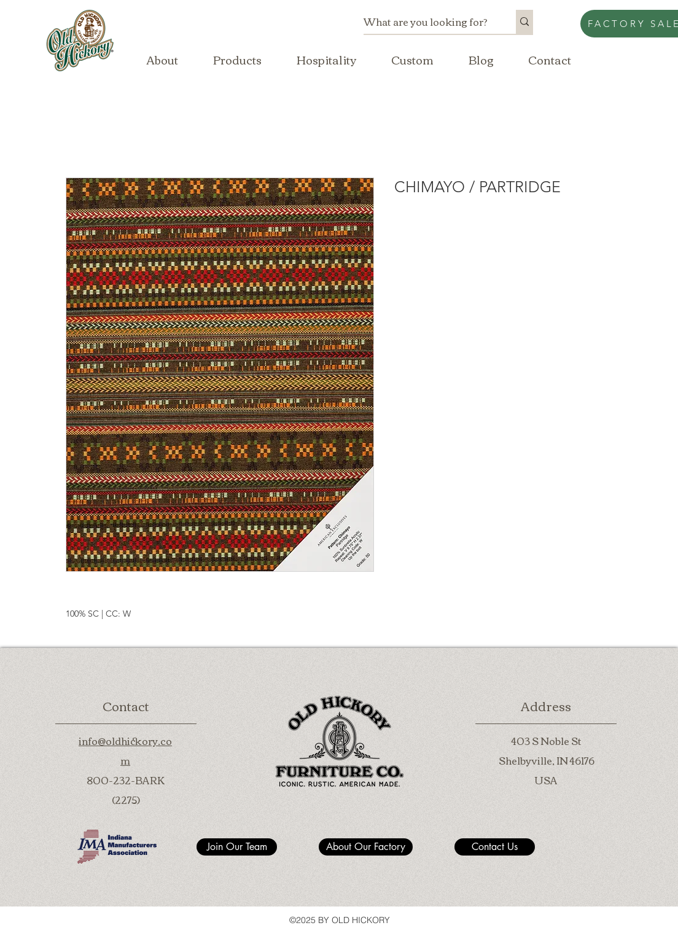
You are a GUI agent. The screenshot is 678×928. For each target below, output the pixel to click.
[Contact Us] (494, 847)
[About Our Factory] (366, 847)
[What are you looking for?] (427, 22)
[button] (237, 59)
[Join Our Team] (237, 847)
